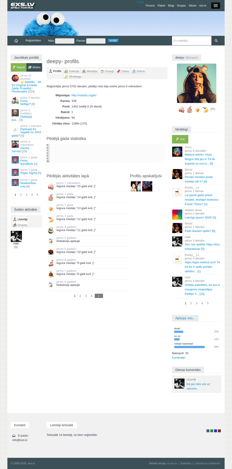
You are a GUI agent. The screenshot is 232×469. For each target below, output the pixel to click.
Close (140, 2)
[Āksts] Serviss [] (27, 146)
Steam (193, 5)
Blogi (171, 5)
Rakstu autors (211, 431)
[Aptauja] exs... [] (27, 115)
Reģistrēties (33, 40)
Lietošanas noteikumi (207, 463)
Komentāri (178, 357)
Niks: (61, 41)
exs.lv (202, 5)
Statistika (185, 463)
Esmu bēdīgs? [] (27, 101)
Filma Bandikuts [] (27, 160)
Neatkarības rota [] (27, 183)
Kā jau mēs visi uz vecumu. (192, 384)
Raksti (161, 5)
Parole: (91, 41)
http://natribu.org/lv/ (84, 95)
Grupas (181, 5)
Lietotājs (208, 431)
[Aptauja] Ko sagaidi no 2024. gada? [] (27, 130)
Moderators (215, 431)
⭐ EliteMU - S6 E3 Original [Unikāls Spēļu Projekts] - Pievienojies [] (27, 83)
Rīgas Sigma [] (27, 172)
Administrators (219, 431)
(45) (212, 109)
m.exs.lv (172, 463)
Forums (150, 5)
